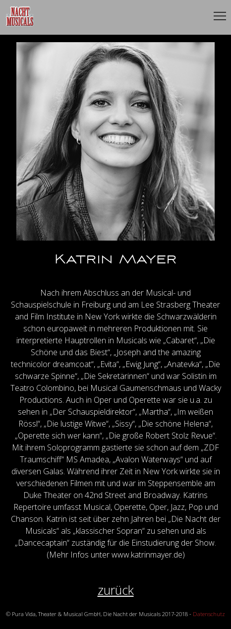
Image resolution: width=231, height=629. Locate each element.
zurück (116, 590)
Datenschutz (209, 614)
